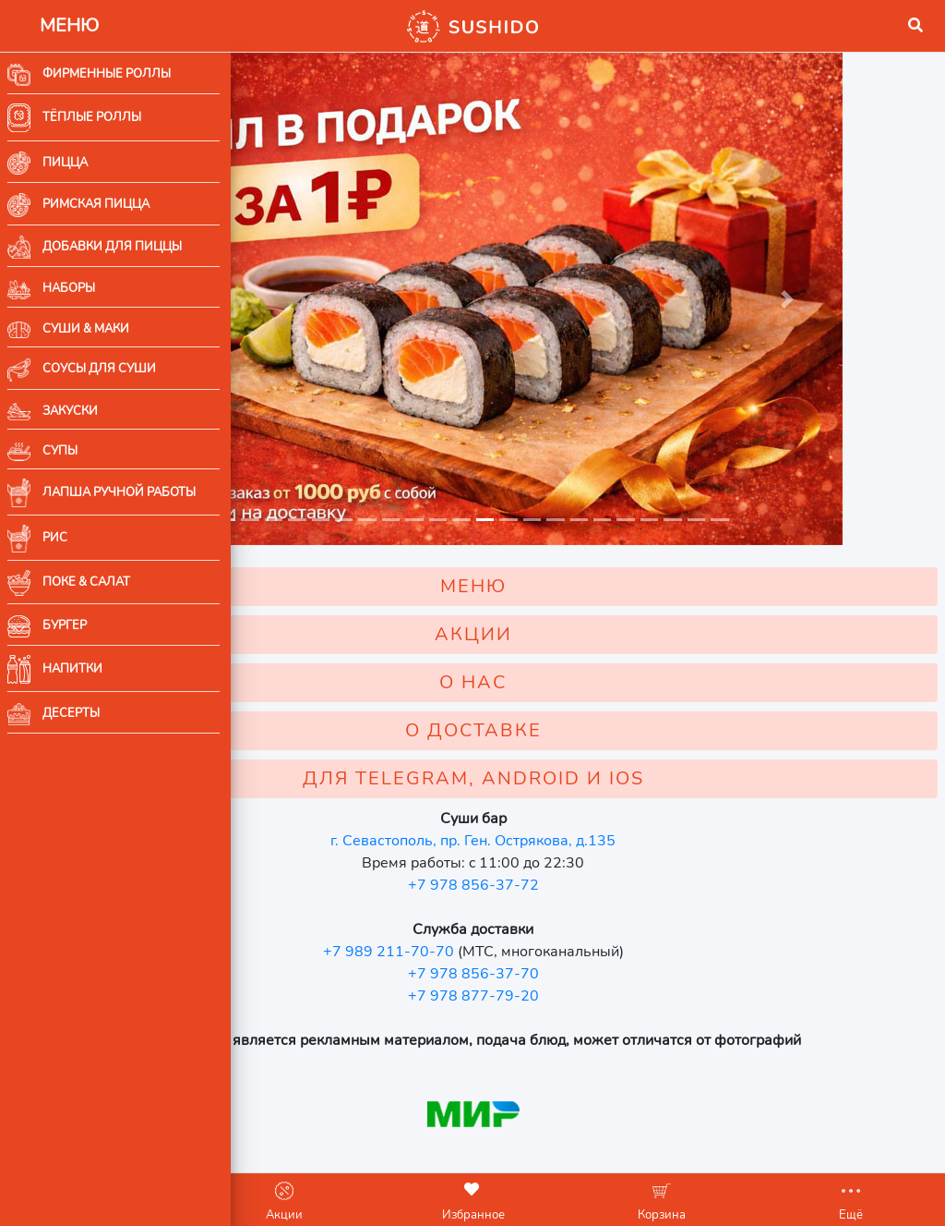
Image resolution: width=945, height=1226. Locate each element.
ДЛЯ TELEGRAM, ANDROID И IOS (588, 752)
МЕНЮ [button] (588, 560)
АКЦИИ (588, 608)
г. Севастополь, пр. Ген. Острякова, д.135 (588, 815)
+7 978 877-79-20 (587, 970)
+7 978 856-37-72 (587, 859)
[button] (259, 25)
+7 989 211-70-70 (502, 926)
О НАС (588, 656)
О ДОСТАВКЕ (588, 704)
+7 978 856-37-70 (587, 948)
